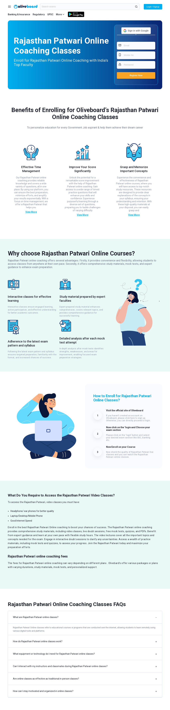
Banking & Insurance (19, 14)
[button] (136, 30)
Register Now (136, 75)
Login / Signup (153, 7)
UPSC (50, 14)
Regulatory (39, 14)
